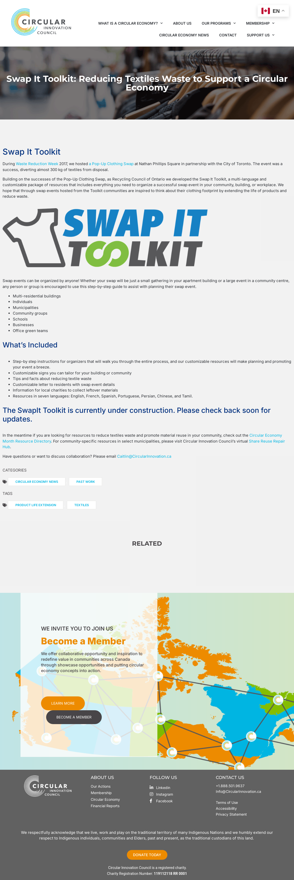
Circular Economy (105, 799)
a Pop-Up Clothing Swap (111, 163)
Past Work (85, 482)
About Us (182, 23)
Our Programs (219, 23)
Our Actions (100, 786)
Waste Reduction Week (37, 163)
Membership (260, 23)
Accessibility (226, 808)
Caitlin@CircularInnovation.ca (144, 456)
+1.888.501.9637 (230, 786)
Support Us (261, 35)
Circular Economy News (184, 35)
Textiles (81, 505)
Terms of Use (227, 802)
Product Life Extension (35, 505)
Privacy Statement (231, 814)
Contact (228, 35)
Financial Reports (105, 806)
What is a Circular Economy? (130, 23)
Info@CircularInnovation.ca (238, 791)
